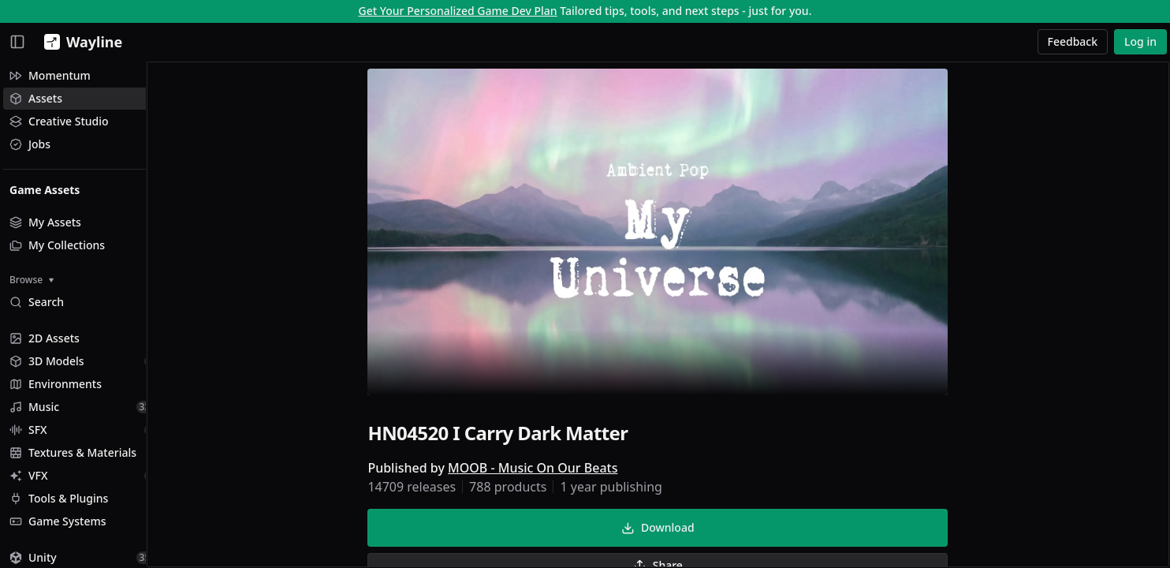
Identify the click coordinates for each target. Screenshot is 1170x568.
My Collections (57, 244)
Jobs (29, 143)
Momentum (50, 75)
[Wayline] (80, 42)
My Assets (45, 222)
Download (673, 529)
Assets (35, 98)
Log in (1140, 41)
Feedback (1073, 41)
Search (36, 301)
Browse (31, 279)
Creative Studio (59, 121)
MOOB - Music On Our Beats (548, 470)
